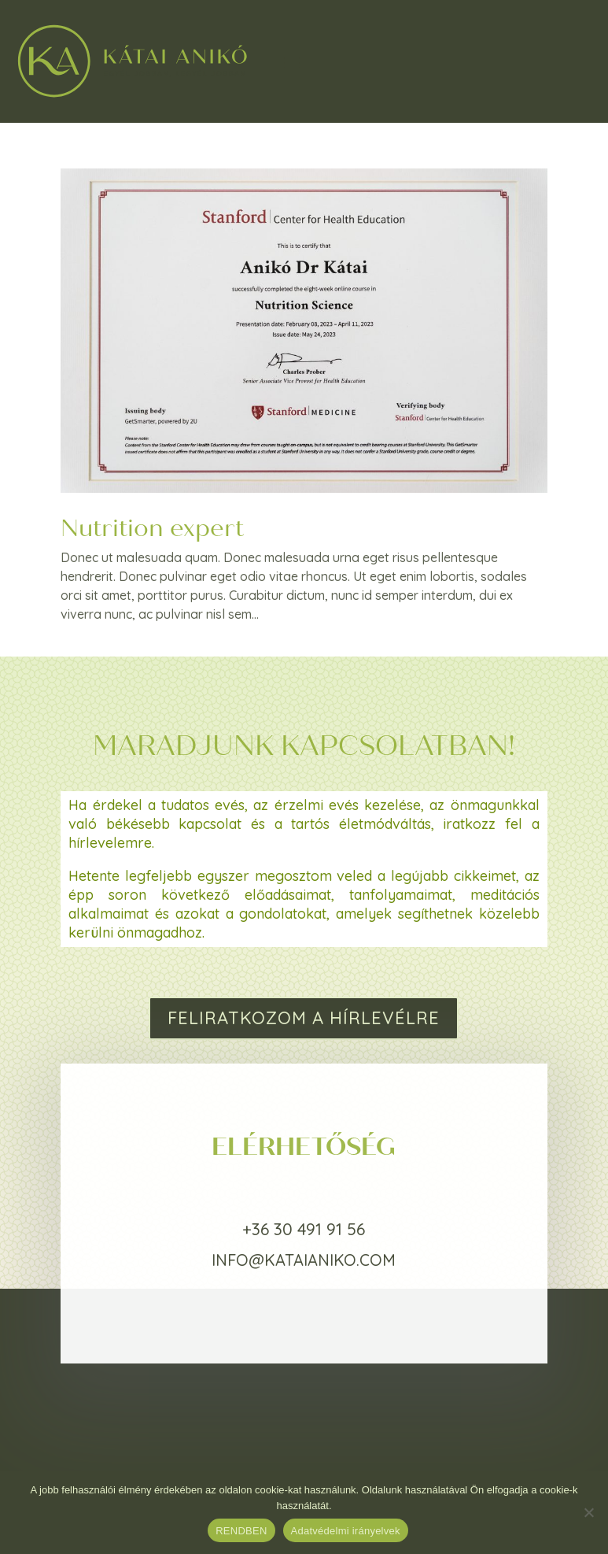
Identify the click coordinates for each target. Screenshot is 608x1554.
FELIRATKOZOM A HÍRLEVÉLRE (304, 1018)
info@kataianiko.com (304, 1260)
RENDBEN (241, 1531)
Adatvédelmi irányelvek (345, 1531)
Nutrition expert (152, 528)
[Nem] (588, 1512)
